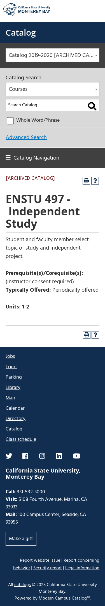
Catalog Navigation (36, 158)
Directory (15, 419)
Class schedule (21, 440)
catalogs (22, 585)
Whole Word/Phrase (38, 120)
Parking (14, 377)
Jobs (10, 356)
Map (10, 398)
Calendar (15, 408)
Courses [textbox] (18, 89)
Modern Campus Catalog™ (64, 598)
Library (13, 388)
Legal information (82, 568)
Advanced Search (26, 137)
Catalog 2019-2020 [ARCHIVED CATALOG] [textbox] (54, 55)
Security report (47, 568)
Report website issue (40, 560)
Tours (11, 367)
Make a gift (21, 539)
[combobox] (52, 55)
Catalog (21, 32)
